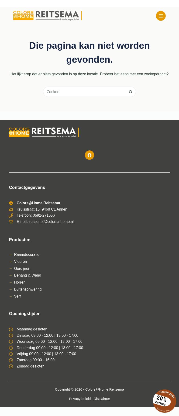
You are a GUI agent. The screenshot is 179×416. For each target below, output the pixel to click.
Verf (17, 296)
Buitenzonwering (27, 289)
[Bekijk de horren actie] (164, 401)
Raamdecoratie (26, 255)
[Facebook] (89, 155)
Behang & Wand (27, 275)
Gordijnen (22, 268)
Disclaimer (102, 399)
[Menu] (161, 16)
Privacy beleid (80, 399)
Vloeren (20, 261)
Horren (19, 282)
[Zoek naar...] (84, 92)
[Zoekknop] (131, 92)
